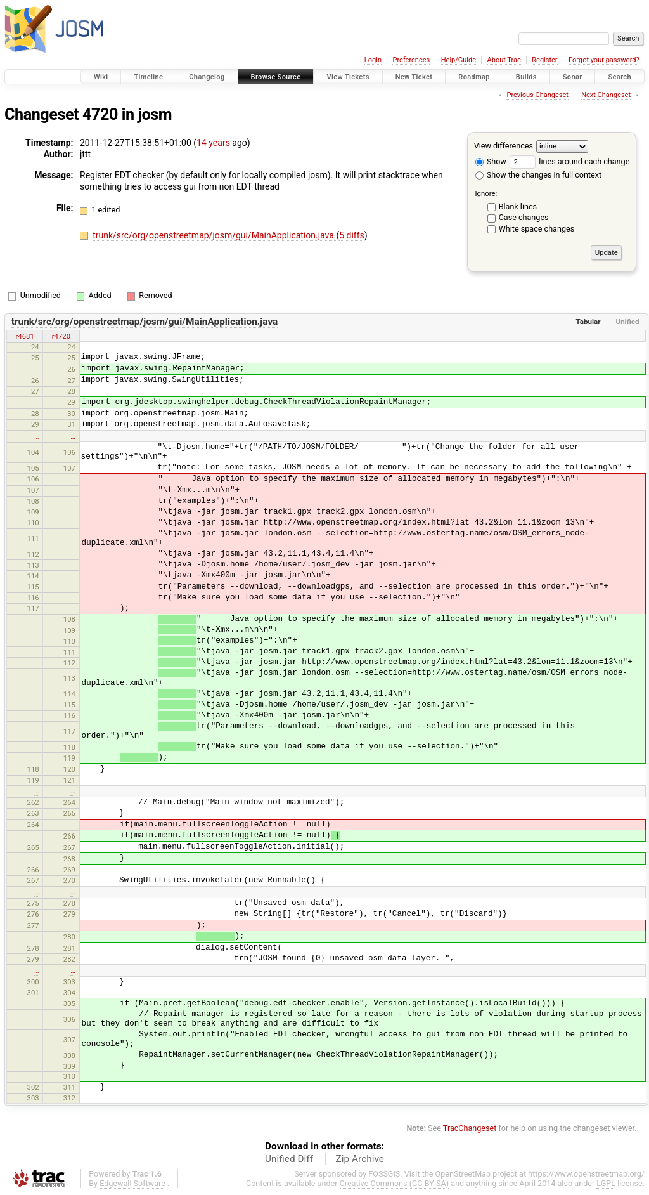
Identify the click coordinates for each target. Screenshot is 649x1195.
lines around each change (569, 161)
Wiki (101, 77)
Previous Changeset (537, 95)
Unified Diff (289, 1159)
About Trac (504, 60)
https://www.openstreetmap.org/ (586, 1174)
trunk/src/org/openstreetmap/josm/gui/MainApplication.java (214, 235)
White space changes (537, 228)
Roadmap (474, 77)
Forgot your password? (604, 60)
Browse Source (276, 77)
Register (544, 60)
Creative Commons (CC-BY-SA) (394, 1183)
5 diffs (351, 235)
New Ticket (414, 77)
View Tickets (347, 77)
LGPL (605, 1183)
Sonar (572, 77)
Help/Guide (458, 60)
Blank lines (518, 206)
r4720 (61, 336)
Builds (526, 77)
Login (373, 60)
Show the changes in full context (538, 175)
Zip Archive (360, 1159)
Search (619, 77)
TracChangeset (470, 1128)
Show (490, 161)
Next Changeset (606, 95)
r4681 (24, 336)
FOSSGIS (384, 1174)
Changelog (206, 77)
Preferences (411, 60)
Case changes (524, 217)
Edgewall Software (132, 1183)
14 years (213, 143)
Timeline (148, 77)
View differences (503, 145)
